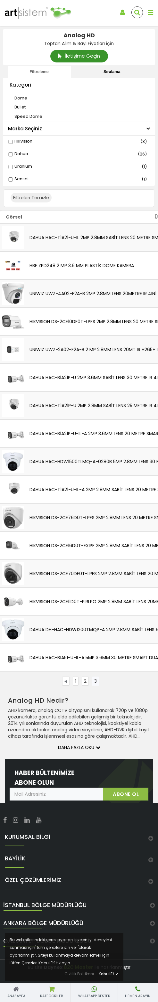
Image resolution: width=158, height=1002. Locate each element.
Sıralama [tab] (112, 72)
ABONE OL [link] (126, 794)
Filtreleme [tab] (39, 72)
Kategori (20, 84)
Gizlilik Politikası (79, 974)
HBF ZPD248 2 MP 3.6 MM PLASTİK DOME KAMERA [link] (81, 265)
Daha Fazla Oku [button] (79, 747)
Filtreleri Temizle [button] (31, 197)
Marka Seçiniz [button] (79, 128)
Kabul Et (109, 974)
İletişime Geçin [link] (79, 55)
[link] (33, 12)
